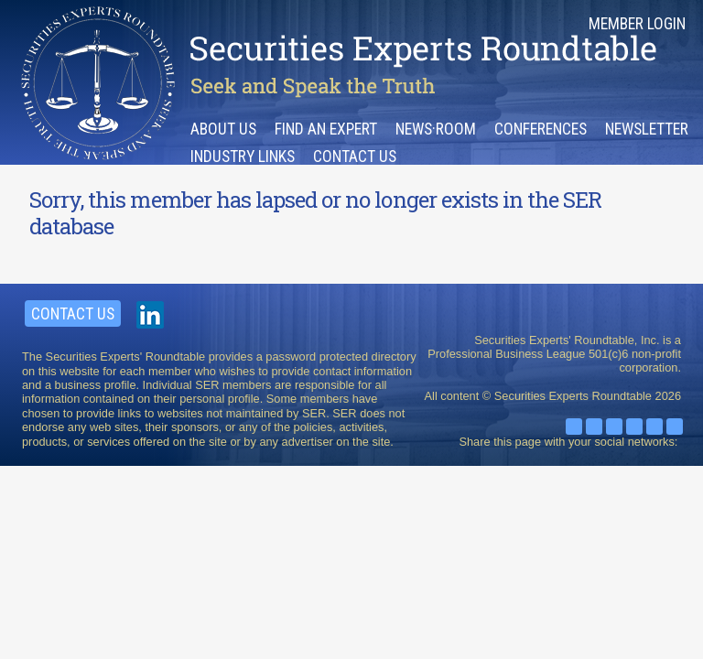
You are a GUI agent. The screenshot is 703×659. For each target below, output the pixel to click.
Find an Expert (326, 129)
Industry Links (242, 156)
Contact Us (354, 156)
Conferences (540, 129)
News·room (435, 129)
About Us (223, 129)
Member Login (637, 24)
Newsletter (646, 129)
